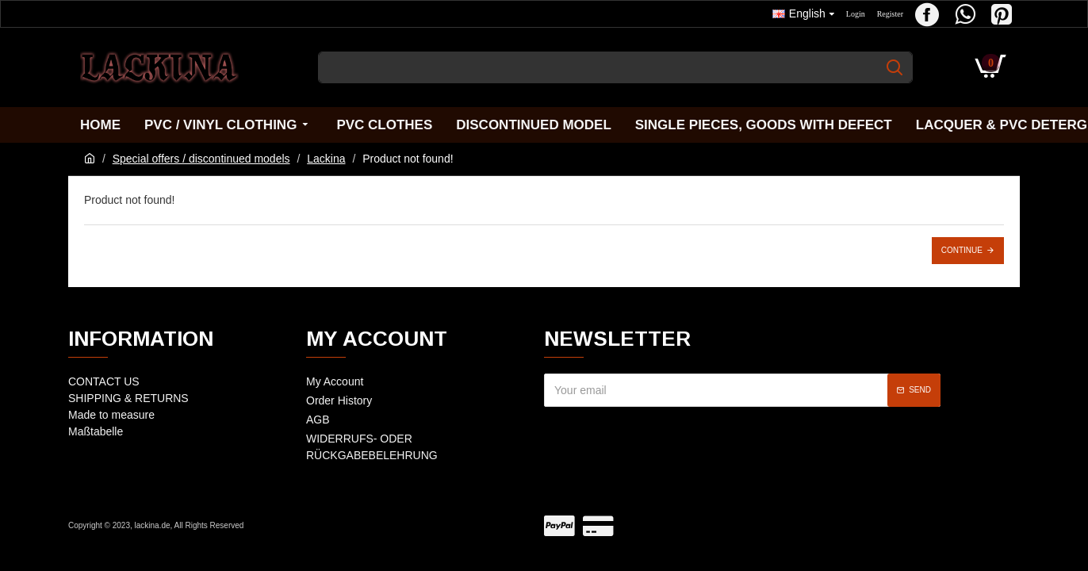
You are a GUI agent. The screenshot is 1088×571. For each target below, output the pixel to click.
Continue (962, 250)
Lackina (326, 158)
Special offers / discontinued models (201, 158)
